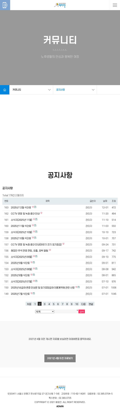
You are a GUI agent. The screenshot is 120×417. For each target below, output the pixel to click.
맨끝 (91, 304)
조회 (114, 201)
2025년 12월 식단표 (21, 207)
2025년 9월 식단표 (20, 263)
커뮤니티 (16, 89)
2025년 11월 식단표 (21, 226)
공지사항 (60, 89)
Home (4, 89)
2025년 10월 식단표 (21, 238)
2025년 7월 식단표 (20, 294)
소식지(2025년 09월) (21, 257)
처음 (29, 304)
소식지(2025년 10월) (21, 232)
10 (76, 304)
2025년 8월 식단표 (20, 275)
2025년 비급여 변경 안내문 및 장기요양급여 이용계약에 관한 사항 (43, 287)
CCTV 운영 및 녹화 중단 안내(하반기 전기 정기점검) (36, 244)
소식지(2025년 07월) (21, 281)
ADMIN (60, 406)
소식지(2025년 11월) (21, 220)
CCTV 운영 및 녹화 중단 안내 (25, 213)
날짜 (105, 201)
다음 (83, 304)
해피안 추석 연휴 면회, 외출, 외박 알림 (29, 250)
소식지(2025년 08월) (21, 269)
